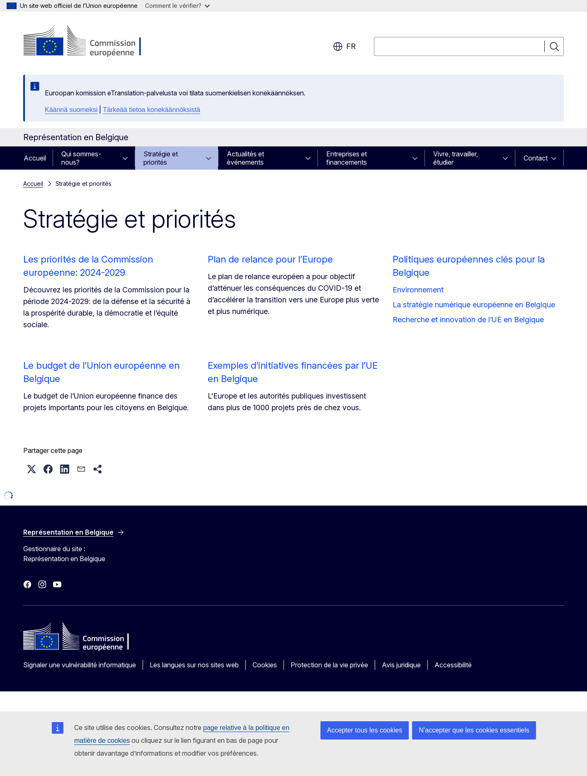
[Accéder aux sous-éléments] (128, 158)
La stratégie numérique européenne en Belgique (474, 304)
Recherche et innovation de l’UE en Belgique (468, 319)
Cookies (264, 665)
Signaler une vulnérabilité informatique (79, 665)
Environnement (418, 289)
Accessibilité (453, 665)
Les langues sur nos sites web (194, 665)
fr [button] (344, 46)
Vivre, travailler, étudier (455, 158)
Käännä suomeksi (71, 109)
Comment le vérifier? (177, 5)
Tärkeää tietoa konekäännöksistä (151, 109)
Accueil (35, 158)
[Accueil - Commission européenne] (90, 41)
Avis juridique (401, 665)
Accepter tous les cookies (364, 730)
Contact (536, 158)
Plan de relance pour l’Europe (270, 259)
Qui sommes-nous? (81, 158)
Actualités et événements (245, 158)
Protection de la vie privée (329, 665)
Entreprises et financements (346, 158)
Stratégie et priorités (160, 158)
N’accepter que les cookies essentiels (474, 730)
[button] (31, 469)
